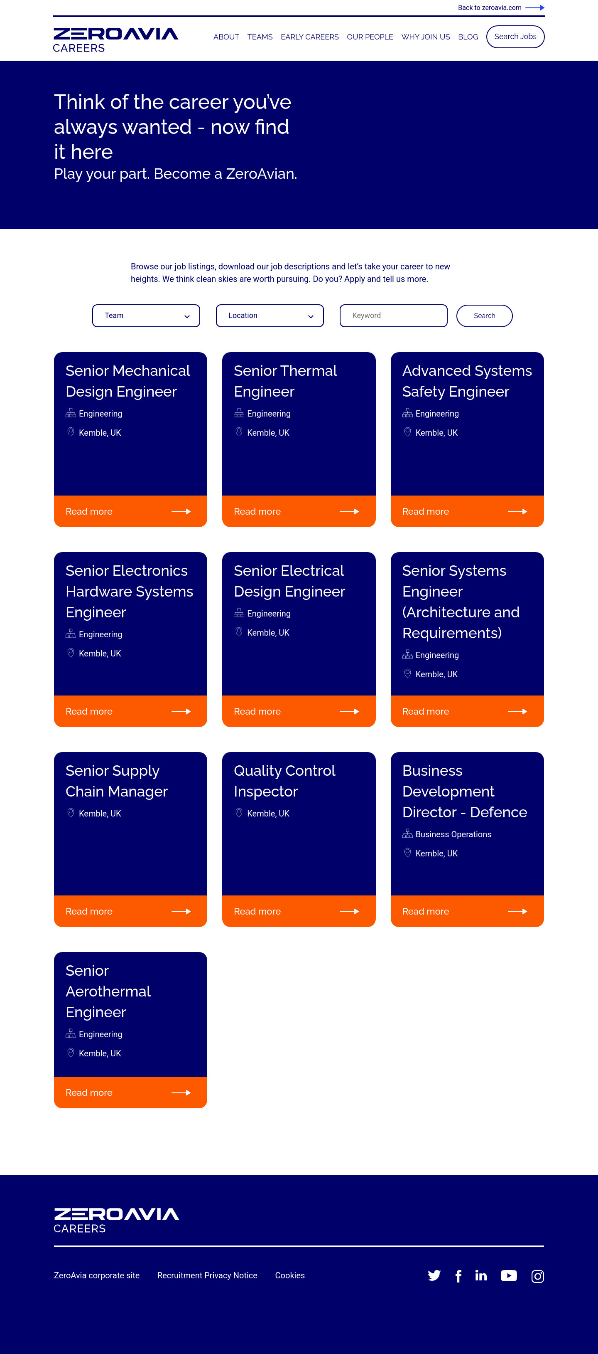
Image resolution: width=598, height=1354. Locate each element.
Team (114, 315)
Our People (370, 36)
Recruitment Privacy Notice (207, 1275)
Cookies (290, 1275)
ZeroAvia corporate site (97, 1275)
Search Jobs (516, 36)
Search (484, 316)
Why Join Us (426, 36)
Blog (468, 36)
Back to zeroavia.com (490, 8)
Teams (260, 36)
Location (242, 315)
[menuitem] (226, 36)
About (226, 36)
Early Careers (310, 36)
